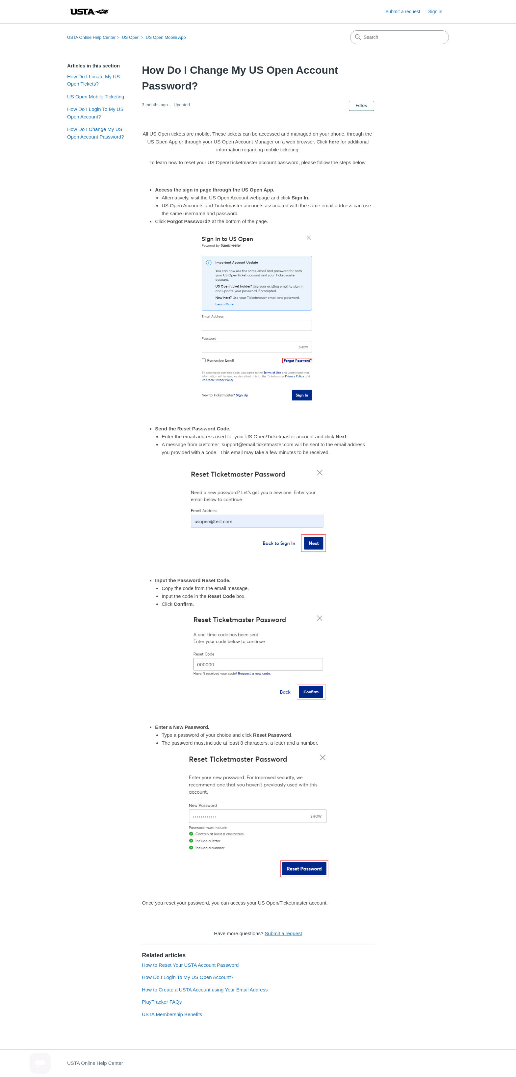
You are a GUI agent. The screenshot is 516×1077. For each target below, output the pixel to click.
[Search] (399, 37)
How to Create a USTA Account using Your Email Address (205, 989)
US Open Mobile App (166, 37)
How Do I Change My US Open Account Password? (95, 133)
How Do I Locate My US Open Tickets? (93, 80)
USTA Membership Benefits (172, 1014)
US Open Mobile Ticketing (95, 96)
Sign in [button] (435, 11)
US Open (130, 37)
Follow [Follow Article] (361, 105)
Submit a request (402, 11)
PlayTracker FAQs (162, 1002)
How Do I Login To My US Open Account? (95, 112)
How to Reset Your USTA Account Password (190, 965)
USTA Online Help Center (91, 37)
